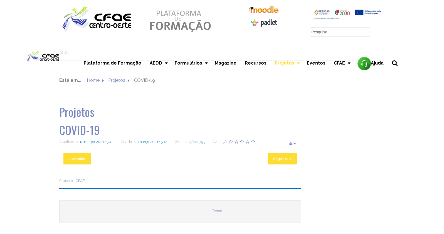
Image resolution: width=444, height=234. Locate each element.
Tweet (217, 210)
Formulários (188, 63)
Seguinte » (282, 159)
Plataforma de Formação (112, 63)
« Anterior (77, 159)
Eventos (316, 63)
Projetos (284, 63)
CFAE (339, 63)
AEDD (156, 63)
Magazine (225, 63)
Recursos (256, 63)
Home (93, 80)
